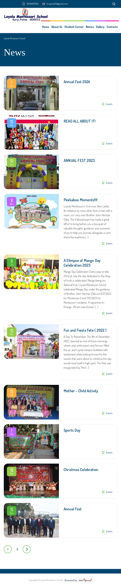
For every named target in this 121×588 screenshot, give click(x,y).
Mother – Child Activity (81, 390)
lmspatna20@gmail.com (57, 3)
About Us (56, 27)
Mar (11, 123)
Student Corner (74, 27)
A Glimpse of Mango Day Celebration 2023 (82, 263)
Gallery (100, 27)
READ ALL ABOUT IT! (80, 121)
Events (109, 104)
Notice (90, 27)
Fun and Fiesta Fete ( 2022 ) (85, 330)
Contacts (112, 27)
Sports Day (72, 430)
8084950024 (33, 3)
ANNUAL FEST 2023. (79, 160)
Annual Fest (73, 508)
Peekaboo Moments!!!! (80, 199)
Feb (11, 393)
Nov (11, 202)
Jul (11, 263)
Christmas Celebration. (81, 469)
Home (45, 27)
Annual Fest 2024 (77, 81)
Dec (11, 84)
